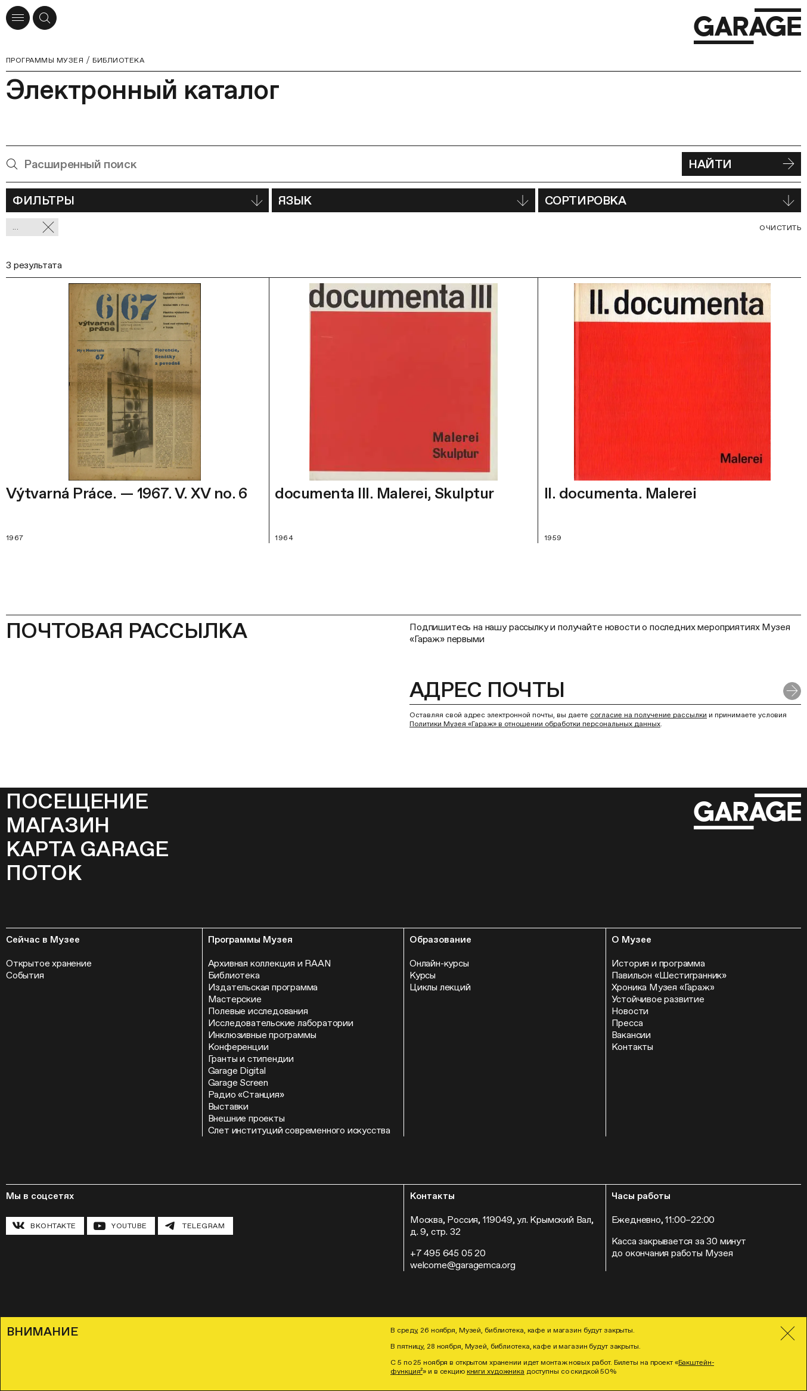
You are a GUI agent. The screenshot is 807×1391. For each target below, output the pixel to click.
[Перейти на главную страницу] (747, 26)
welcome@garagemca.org (463, 1265)
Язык (403, 200)
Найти (741, 164)
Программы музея (44, 60)
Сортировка (669, 200)
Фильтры (137, 200)
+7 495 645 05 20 (448, 1253)
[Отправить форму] (792, 691)
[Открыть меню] (18, 18)
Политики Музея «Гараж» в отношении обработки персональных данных (534, 724)
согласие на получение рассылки (648, 715)
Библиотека (118, 60)
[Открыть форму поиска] (45, 18)
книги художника (495, 1371)
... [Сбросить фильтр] (34, 227)
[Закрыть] (787, 1333)
